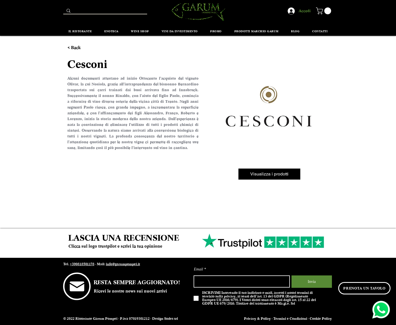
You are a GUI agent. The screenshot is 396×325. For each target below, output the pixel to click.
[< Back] (77, 48)
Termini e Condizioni (290, 318)
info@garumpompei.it (123, 264)
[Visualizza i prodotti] (269, 174)
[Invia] (312, 281)
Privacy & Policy (257, 318)
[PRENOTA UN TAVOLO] (364, 288)
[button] (324, 10)
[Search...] (105, 12)
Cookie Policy (321, 318)
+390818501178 (82, 264)
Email (198, 269)
